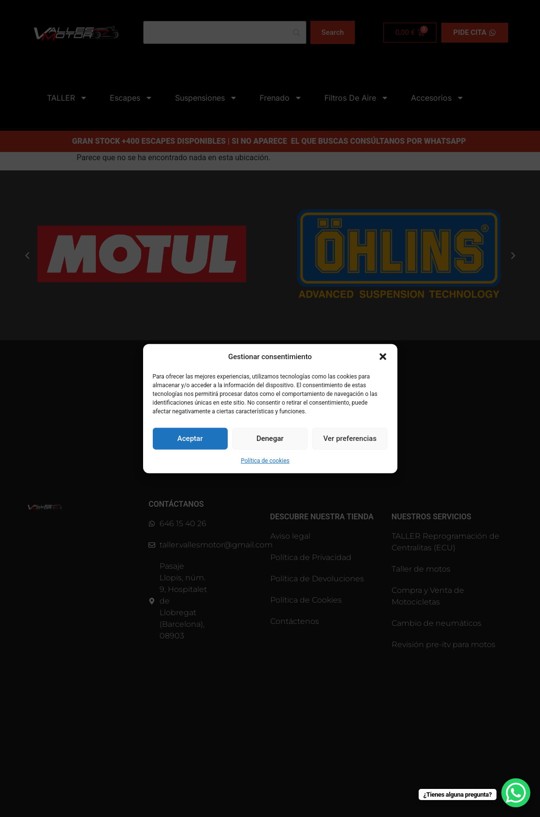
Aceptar (190, 438)
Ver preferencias (350, 438)
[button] (383, 357)
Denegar (269, 438)
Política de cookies (265, 460)
